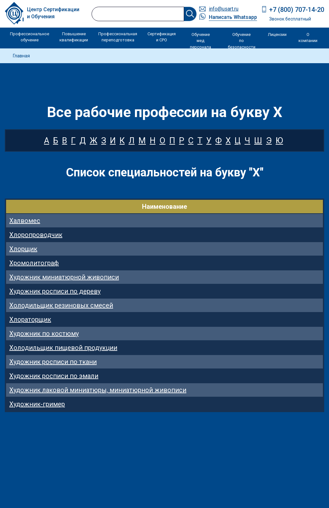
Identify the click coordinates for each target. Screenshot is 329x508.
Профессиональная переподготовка (117, 37)
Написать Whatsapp (233, 17)
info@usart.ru (223, 9)
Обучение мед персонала (200, 40)
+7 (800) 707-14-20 (296, 9)
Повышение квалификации (73, 37)
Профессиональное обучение (29, 37)
